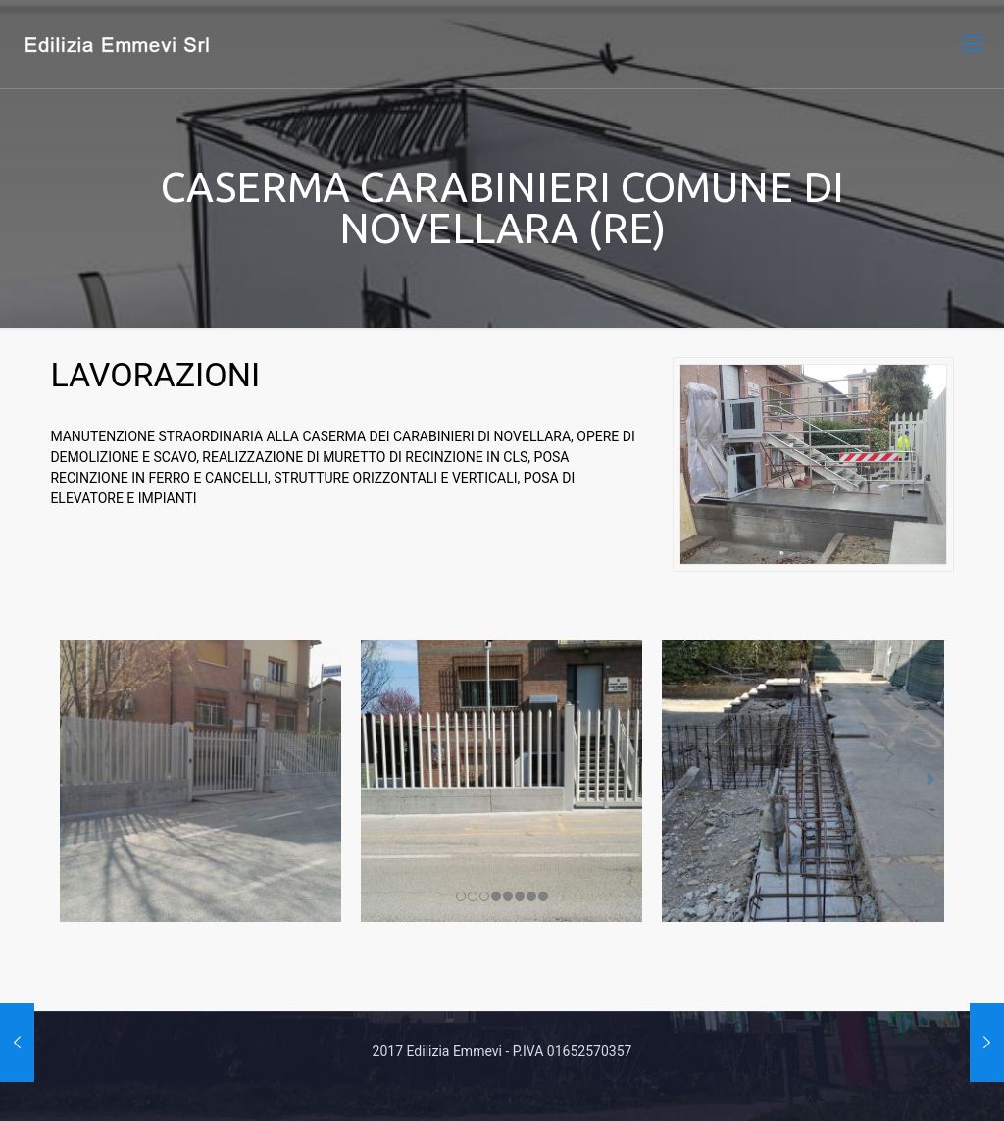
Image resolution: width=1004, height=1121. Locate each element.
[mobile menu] (972, 44)
